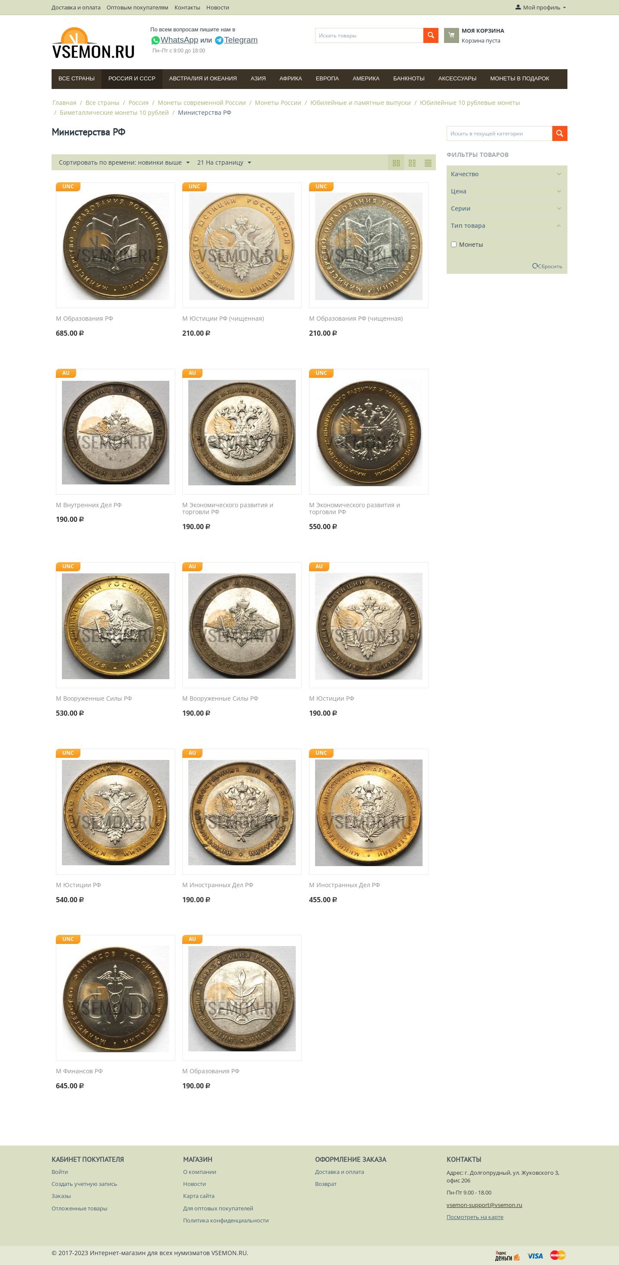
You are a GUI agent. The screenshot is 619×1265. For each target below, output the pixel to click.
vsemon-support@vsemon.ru (484, 1205)
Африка (290, 78)
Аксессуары (457, 78)
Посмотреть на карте (475, 1217)
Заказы (61, 1196)
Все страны (76, 78)
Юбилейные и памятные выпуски (360, 102)
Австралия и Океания (203, 78)
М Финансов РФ (79, 1071)
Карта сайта (199, 1196)
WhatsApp (174, 39)
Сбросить (550, 266)
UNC (68, 186)
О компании (199, 1172)
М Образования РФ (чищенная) (356, 318)
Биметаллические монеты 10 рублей (114, 112)
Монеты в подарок (519, 78)
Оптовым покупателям (138, 7)
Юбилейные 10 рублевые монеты (470, 102)
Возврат (326, 1184)
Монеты (467, 244)
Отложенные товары (79, 1208)
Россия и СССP (131, 78)
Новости (217, 7)
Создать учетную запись (84, 1184)
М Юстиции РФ (331, 698)
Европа (327, 78)
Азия (258, 78)
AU (66, 373)
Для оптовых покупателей (218, 1208)
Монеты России (278, 102)
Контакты (187, 7)
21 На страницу (224, 162)
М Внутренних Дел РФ (89, 505)
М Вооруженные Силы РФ (94, 698)
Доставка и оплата (76, 7)
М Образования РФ (84, 318)
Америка (366, 78)
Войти (60, 1172)
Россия (139, 102)
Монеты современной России (202, 102)
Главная (64, 102)
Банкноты (409, 78)
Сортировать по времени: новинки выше (124, 162)
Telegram (236, 39)
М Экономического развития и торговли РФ (227, 509)
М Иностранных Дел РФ (217, 885)
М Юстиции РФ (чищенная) (223, 318)
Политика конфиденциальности (226, 1220)
